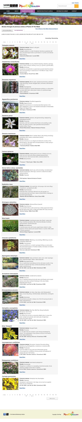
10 (30, 42)
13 (38, 42)
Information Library (62, 11)
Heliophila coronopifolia (9, 311)
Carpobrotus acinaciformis (10, 62)
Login (73, 2)
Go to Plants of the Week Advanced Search (47, 30)
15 (44, 42)
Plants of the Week (27, 11)
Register (77, 2)
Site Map (59, 414)
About (16, 11)
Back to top (52, 402)
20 (26, 43)
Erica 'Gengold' (7, 329)
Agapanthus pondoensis (10, 100)
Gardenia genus (7, 116)
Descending (55, 38)
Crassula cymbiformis (9, 240)
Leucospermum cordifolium (10, 345)
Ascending (48, 38)
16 (47, 42)
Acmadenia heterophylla (10, 276)
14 (41, 42)
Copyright (54, 414)
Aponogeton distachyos (9, 258)
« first (4, 42)
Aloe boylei (5, 220)
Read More (22, 58)
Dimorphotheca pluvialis (10, 293)
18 (52, 42)
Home (8, 11)
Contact (74, 11)
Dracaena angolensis (9, 80)
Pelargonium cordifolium (10, 364)
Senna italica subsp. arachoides (12, 169)
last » (32, 43)
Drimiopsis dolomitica (9, 204)
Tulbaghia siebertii (8, 45)
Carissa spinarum (7, 153)
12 (35, 42)
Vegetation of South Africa (45, 11)
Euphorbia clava (7, 186)
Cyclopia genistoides (8, 380)
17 (50, 42)
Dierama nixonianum (8, 134)
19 (55, 42)
